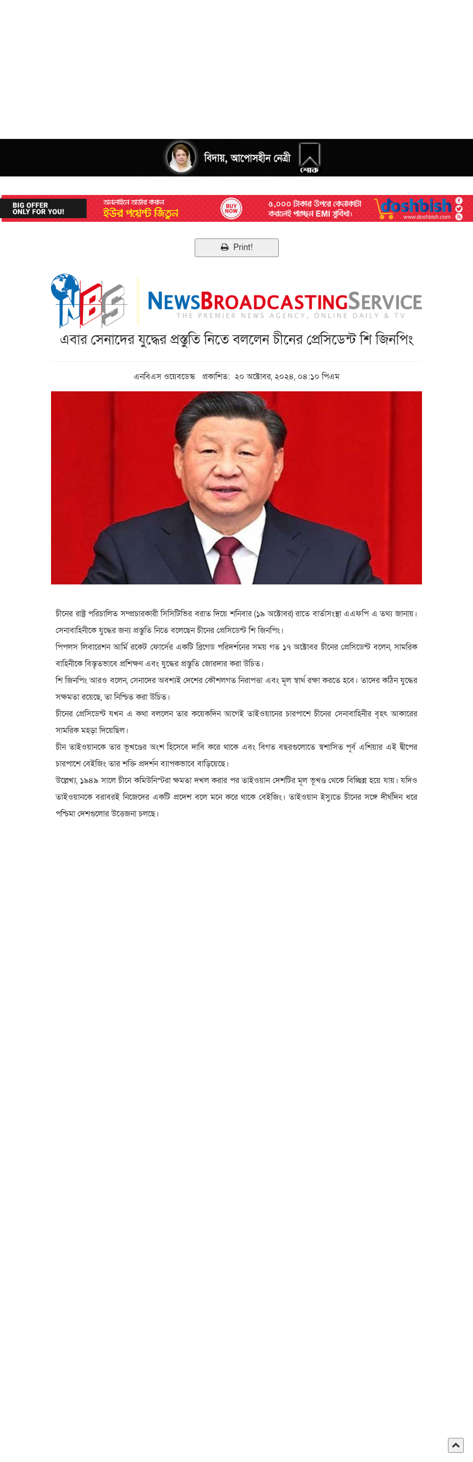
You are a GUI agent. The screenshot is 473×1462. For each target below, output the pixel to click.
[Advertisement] (236, 65)
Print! (237, 247)
